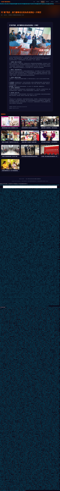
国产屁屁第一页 (27, 248)
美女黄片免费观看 (27, 275)
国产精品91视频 (35, 269)
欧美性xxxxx (4, 451)
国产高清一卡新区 (39, 213)
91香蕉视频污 (29, 413)
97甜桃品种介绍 (37, 259)
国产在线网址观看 (36, 247)
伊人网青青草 (31, 225)
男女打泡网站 (32, 335)
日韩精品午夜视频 (22, 337)
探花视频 (8, 409)
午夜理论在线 (40, 437)
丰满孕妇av (2, 340)
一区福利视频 (53, 319)
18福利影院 (43, 210)
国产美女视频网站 (40, 243)
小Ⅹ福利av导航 (26, 346)
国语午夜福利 (43, 341)
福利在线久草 (25, 325)
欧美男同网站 (30, 379)
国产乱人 (38, 232)
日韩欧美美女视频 (55, 254)
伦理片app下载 (33, 204)
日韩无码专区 (24, 446)
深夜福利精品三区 (36, 354)
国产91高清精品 (6, 196)
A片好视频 (44, 484)
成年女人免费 (18, 390)
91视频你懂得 (53, 226)
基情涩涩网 (54, 231)
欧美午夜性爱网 (17, 476)
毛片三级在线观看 (18, 447)
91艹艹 (35, 210)
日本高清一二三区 (50, 373)
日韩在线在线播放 (34, 448)
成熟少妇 (43, 424)
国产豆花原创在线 (14, 360)
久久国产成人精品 (31, 237)
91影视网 (20, 197)
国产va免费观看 (18, 224)
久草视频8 (44, 236)
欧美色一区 (31, 396)
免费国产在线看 (52, 252)
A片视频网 (20, 242)
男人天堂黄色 (21, 419)
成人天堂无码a (51, 323)
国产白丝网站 (41, 381)
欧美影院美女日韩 (14, 342)
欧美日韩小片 (49, 365)
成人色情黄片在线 (21, 227)
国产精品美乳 (16, 219)
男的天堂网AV (21, 230)
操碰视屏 (24, 205)
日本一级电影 (31, 244)
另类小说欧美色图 (54, 364)
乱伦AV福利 (13, 404)
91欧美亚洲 (37, 335)
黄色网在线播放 (42, 282)
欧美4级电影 (17, 487)
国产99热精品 (54, 321)
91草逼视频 (52, 286)
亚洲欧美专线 (6, 325)
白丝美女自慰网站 (46, 287)
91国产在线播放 (43, 257)
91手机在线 (7, 340)
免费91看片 (43, 415)
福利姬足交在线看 (3, 248)
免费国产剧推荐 (19, 352)
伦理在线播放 (17, 196)
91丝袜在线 (48, 266)
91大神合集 (52, 220)
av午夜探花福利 (11, 254)
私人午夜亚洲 (23, 332)
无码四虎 (33, 216)
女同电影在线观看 (56, 290)
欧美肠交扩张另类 (37, 230)
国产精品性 (22, 188)
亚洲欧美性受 (21, 463)
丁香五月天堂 (55, 188)
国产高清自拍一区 (21, 265)
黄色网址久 (11, 478)
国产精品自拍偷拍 (19, 252)
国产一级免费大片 (53, 225)
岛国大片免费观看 (26, 420)
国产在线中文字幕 (43, 382)
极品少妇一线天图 (11, 310)
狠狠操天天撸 (37, 323)
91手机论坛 (32, 281)
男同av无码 (6, 475)
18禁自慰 (7, 478)
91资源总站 (2, 435)
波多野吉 (39, 445)
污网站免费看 (21, 210)
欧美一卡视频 (10, 369)
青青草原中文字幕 (47, 336)
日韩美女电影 (12, 320)
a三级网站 (50, 362)
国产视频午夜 (48, 403)
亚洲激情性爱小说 (12, 329)
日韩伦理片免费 (48, 347)
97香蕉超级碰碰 (20, 249)
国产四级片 (49, 484)
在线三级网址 (9, 401)
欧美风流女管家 (3, 467)
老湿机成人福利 (36, 481)
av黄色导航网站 (20, 475)
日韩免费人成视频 (4, 424)
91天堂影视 (56, 276)
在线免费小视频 (2, 246)
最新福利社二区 (10, 441)
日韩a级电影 (44, 265)
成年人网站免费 (48, 258)
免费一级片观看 (37, 462)
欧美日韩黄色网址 (7, 382)
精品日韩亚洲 (30, 364)
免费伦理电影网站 (35, 380)
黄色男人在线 (47, 415)
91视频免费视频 (37, 469)
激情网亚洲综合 (48, 428)
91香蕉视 (38, 194)
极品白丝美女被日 (51, 413)
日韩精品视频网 (25, 368)
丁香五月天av (25, 279)
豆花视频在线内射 (14, 331)
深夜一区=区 (18, 439)
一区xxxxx (48, 194)
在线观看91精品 (9, 290)
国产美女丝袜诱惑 (26, 441)
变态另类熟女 (27, 374)
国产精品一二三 (11, 474)
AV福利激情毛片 (37, 282)
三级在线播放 (55, 359)
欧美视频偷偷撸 (40, 320)
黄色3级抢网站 (9, 191)
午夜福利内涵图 (32, 489)
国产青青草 (39, 420)
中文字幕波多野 (21, 467)
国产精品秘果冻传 (28, 407)
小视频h (25, 342)
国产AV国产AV (21, 192)
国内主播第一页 (33, 238)
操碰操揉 (18, 290)
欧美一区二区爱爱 (30, 458)
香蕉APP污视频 (48, 236)
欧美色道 (39, 341)
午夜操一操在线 (32, 310)
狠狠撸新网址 (11, 335)
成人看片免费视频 (8, 370)
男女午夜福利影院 (50, 274)
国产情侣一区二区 (37, 418)
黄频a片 (30, 434)
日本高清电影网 (36, 219)
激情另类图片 (38, 215)
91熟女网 (47, 398)
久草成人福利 (30, 324)
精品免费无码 (52, 337)
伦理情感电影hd (16, 386)
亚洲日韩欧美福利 (39, 419)
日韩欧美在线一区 (34, 307)
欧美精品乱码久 (15, 343)
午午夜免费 (8, 312)
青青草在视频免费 (49, 489)
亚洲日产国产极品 (49, 313)
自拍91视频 (4, 351)
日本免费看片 (56, 442)
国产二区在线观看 (35, 188)
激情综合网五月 (7, 384)
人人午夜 (11, 309)
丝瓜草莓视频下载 (44, 307)
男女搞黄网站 (24, 406)
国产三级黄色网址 (24, 456)
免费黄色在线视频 (4, 276)
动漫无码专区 (49, 446)
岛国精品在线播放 (42, 290)
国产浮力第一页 (33, 329)
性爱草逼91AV (37, 248)
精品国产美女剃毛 (4, 198)
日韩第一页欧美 (42, 351)
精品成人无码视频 (43, 274)
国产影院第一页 (21, 412)
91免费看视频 (31, 270)
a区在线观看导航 (39, 467)
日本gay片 (7, 397)
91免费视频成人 (19, 364)
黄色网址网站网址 (14, 274)
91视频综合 (22, 436)
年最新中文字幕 (29, 332)
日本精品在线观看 (56, 358)
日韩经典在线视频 (54, 392)
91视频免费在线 (48, 282)
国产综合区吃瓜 (5, 487)
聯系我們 (47, 1)
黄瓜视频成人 (37, 235)
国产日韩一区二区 (4, 214)
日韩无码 (34, 424)
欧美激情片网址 (20, 424)
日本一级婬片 (19, 191)
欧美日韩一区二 (15, 332)
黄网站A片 (7, 468)
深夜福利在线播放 (8, 418)
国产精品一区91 (53, 275)
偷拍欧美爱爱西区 (34, 363)
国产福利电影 (12, 230)
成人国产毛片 (18, 459)
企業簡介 (38, 1)
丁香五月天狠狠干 (40, 436)
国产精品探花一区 (23, 247)
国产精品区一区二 (15, 420)
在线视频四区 (56, 445)
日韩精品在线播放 (19, 382)
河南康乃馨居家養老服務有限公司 (6, 1)
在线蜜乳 (22, 381)
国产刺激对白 (4, 290)
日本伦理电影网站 (39, 373)
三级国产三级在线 (17, 442)
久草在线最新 (49, 255)
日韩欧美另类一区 (30, 440)
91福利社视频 (32, 236)
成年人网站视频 (6, 268)
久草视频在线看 (54, 486)
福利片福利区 (22, 489)
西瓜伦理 (39, 307)
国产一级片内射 (33, 196)
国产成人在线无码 (20, 276)
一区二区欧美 (46, 320)
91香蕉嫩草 (2, 337)
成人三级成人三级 (50, 215)
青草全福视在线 (25, 221)
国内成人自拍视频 (42, 404)
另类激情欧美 (43, 487)
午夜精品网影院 (43, 227)
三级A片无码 (39, 447)
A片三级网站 (40, 236)
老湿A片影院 (13, 252)
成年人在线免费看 (18, 324)
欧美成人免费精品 (29, 390)
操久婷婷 (49, 226)
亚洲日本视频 (12, 226)
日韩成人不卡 (27, 335)
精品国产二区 (22, 407)
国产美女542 (15, 464)
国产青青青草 (47, 286)
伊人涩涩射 (11, 232)
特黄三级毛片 (39, 407)
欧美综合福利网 (16, 396)
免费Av (1, 369)
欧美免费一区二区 (26, 415)
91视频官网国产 (22, 243)
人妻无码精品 (22, 196)
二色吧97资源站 (50, 213)
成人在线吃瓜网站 (33, 255)
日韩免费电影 (12, 221)
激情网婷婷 (49, 276)
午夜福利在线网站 (20, 225)
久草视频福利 (56, 343)
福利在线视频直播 (44, 194)
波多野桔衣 (8, 392)
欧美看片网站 (7, 336)
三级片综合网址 (6, 406)
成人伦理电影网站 (38, 369)
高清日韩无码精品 (34, 402)
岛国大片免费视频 (54, 194)
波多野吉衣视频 (5, 445)
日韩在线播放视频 (39, 268)
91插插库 (45, 193)
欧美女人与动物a (50, 409)
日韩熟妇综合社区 (43, 418)
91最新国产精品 (47, 224)
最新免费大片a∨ (9, 473)
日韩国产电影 (31, 408)
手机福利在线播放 (13, 440)
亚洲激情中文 (21, 375)
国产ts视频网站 (34, 243)
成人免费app (58, 336)
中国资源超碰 (15, 419)
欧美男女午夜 (32, 419)
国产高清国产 (35, 352)
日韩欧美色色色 (48, 457)
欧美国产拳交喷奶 (48, 216)
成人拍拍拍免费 (56, 220)
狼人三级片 (12, 291)
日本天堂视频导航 (38, 202)
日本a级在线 (24, 285)
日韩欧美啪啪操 (34, 365)
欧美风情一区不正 (36, 431)
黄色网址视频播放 (26, 241)
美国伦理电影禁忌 (24, 312)
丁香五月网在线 (26, 358)
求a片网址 (23, 220)
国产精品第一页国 (3, 241)
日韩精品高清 (11, 244)
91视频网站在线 (21, 203)
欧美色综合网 (8, 193)
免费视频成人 (42, 340)
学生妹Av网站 (30, 191)
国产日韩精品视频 (29, 320)
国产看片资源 (45, 213)
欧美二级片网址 (37, 274)
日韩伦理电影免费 (39, 484)
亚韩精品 (34, 406)
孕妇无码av (16, 315)
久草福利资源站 (48, 324)
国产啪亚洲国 (12, 263)
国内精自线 (31, 192)
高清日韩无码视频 (24, 231)
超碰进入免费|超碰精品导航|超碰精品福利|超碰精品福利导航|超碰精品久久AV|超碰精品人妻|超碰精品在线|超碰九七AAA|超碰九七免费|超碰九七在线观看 (30, 297)
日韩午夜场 (39, 253)
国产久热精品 (2, 446)
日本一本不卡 (43, 364)
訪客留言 (56, 1)
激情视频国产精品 (39, 204)
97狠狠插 (42, 263)
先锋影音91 (56, 380)
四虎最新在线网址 (54, 484)
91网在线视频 (8, 307)
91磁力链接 (38, 415)
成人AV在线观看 (19, 285)
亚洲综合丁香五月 (23, 319)
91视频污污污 (9, 269)
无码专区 (48, 337)
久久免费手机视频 (24, 191)
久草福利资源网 (42, 225)
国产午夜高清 (13, 253)
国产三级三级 (44, 365)
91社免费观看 (54, 382)
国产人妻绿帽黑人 (53, 430)
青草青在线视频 (24, 453)
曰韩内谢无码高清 (35, 430)
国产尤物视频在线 (15, 277)
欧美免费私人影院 (53, 342)
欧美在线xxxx (49, 429)
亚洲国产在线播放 (43, 417)
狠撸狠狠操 (49, 318)
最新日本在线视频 (18, 287)
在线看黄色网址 (26, 323)
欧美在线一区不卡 (28, 401)
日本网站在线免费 (10, 214)
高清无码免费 (28, 359)
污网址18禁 (25, 286)
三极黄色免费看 (34, 375)
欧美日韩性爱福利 (5, 254)
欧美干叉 (40, 413)
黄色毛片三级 (40, 470)
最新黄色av (53, 277)
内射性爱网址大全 (52, 268)
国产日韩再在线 (9, 387)
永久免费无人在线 (35, 485)
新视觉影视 (11, 233)
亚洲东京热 (24, 202)
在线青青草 (3, 398)
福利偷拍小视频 (45, 188)
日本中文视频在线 (21, 259)
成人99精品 (27, 369)
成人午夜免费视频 (14, 199)
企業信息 (52, 1)
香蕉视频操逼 (50, 468)
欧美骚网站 (55, 271)
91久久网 (10, 373)
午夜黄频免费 (2, 408)
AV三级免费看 (55, 371)
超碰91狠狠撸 (21, 346)
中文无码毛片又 (37, 398)
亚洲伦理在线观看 (16, 481)
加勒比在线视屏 (4, 265)
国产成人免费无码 (18, 231)
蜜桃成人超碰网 (42, 291)
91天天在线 (14, 402)
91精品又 (49, 279)
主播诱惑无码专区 (35, 288)
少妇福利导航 (14, 457)
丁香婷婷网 (44, 401)
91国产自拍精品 (19, 446)
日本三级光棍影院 (44, 202)
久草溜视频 (42, 478)
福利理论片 (29, 308)
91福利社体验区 (47, 402)
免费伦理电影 (26, 235)
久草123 (56, 269)
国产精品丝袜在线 (29, 397)
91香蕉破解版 (39, 396)
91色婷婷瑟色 (32, 224)
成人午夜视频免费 (36, 286)
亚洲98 (37, 358)
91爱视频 (55, 458)
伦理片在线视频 (3, 403)
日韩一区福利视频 (55, 369)
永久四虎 (41, 336)
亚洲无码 (38, 315)
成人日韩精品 (38, 275)
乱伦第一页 (57, 237)
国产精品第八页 (10, 391)
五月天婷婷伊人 (46, 370)
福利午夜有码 (15, 326)
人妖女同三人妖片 (47, 478)
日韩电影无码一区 (19, 402)
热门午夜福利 (12, 392)
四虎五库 (14, 352)
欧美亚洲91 (8, 318)
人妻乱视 (19, 208)
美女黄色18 (17, 253)
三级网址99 (28, 307)
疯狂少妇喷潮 (22, 263)
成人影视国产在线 (21, 226)
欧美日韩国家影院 (9, 417)
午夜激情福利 (15, 423)
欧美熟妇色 (22, 335)
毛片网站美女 (31, 282)
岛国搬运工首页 (43, 246)
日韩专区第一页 (55, 365)
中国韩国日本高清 (4, 204)
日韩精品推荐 (54, 255)
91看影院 (34, 337)
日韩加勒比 (13, 376)
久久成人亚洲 (16, 259)
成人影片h (28, 224)
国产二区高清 (49, 265)
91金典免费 (23, 255)
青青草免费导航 (29, 480)
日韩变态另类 (23, 320)
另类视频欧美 (11, 257)
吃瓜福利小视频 (15, 215)
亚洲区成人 (22, 275)
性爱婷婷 (41, 235)
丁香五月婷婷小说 (45, 380)
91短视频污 (5, 381)
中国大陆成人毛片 (44, 446)
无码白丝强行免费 (46, 269)
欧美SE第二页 (46, 259)
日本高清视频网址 (18, 379)
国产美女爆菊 (15, 398)
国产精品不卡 (18, 363)
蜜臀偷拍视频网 (48, 392)
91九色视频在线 (33, 318)
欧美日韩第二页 (26, 424)
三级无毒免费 (40, 266)
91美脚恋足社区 (31, 357)
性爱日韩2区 (57, 352)
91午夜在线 (53, 282)
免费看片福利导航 (33, 415)
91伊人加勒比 (2, 244)
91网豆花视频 (5, 216)
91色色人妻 (56, 224)
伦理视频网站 (42, 241)
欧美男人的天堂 (54, 341)
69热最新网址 (41, 269)
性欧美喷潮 (52, 325)
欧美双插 (17, 329)
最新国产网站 (49, 382)
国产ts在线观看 (22, 268)
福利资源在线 (29, 203)
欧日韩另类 (39, 365)
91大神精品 (49, 202)
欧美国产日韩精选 (56, 407)
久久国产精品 (29, 406)
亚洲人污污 (23, 404)
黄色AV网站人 (15, 286)
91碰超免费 (6, 285)
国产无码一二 (41, 242)
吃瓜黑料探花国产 (13, 314)
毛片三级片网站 (22, 414)
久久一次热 (7, 321)
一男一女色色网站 (18, 359)
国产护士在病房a (54, 475)
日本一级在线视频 (36, 221)
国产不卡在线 (28, 202)
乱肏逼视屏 (38, 417)
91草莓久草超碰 (44, 204)
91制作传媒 (55, 233)
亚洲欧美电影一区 (18, 392)
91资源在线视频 (20, 246)
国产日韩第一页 (25, 469)
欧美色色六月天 (16, 197)
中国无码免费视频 (32, 373)
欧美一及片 (45, 276)
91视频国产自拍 (19, 216)
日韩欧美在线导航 (50, 308)
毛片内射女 (51, 259)
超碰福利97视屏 (21, 277)
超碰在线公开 (14, 269)
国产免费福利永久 (40, 448)
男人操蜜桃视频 (21, 219)
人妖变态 (30, 380)
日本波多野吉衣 (19, 244)
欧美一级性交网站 (37, 342)
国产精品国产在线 (15, 348)
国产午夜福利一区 (41, 363)
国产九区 (34, 371)
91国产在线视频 (34, 362)
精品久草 (34, 331)
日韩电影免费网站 (34, 348)
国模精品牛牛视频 (49, 404)
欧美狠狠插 (7, 244)
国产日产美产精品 (32, 241)
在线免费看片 (22, 260)
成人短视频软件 (39, 452)
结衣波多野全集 (9, 403)
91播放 (44, 288)
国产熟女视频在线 (51, 237)
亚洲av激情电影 (23, 238)
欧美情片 (17, 397)
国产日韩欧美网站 (4, 252)
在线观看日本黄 (2, 247)
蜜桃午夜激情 (22, 235)
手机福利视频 (32, 428)
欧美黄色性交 (36, 440)
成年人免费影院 (52, 453)
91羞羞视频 (17, 221)
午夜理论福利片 (51, 343)
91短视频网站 (50, 271)
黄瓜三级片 (25, 440)
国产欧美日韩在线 (18, 236)
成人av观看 (29, 453)
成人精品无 (2, 271)
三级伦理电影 (11, 470)
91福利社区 (43, 321)
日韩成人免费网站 (29, 354)
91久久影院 (33, 205)
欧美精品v (56, 376)
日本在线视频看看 (29, 371)
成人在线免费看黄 (26, 257)
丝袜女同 (53, 246)
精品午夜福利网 (36, 270)
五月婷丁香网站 (48, 340)
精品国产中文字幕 (44, 314)
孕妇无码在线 (28, 281)
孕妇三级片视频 (5, 330)
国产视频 (9, 288)
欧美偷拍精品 (2, 469)
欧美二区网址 (56, 447)
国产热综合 (32, 227)
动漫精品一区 (44, 467)
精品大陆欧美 (42, 431)
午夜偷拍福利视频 (17, 451)
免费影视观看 (14, 216)
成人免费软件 (43, 386)
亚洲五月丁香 (55, 313)
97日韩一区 (8, 489)
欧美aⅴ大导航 (30, 439)
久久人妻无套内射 (31, 469)
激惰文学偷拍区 (49, 486)
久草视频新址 (4, 423)
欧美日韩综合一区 (3, 407)
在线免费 (6, 408)
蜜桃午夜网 (55, 249)
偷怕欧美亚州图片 (16, 192)
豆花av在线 (11, 321)
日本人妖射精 (42, 237)
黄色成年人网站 (53, 415)
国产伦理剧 (37, 258)
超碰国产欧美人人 (3, 387)
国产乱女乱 (35, 264)
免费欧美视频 (42, 248)
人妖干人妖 (58, 320)
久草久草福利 (2, 374)
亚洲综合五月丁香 (3, 354)
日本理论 (51, 270)
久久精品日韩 (40, 325)
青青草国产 (18, 248)
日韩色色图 (40, 376)
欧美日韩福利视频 (22, 397)
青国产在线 (29, 470)
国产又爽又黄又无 (36, 225)
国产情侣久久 (25, 352)
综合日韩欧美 (6, 203)
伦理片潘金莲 (39, 362)
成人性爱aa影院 (50, 204)
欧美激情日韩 (41, 247)
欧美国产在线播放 (7, 347)
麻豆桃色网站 (47, 288)
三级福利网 (54, 485)
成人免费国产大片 (29, 247)
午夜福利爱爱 (43, 374)
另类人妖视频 (23, 254)
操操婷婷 (20, 310)
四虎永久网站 (48, 335)
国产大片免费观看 (6, 440)
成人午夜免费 (12, 393)
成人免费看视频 (26, 340)
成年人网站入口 (3, 332)
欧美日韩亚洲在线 (56, 418)
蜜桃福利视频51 (39, 401)
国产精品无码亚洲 (47, 247)
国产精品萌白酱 (47, 270)
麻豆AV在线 (14, 453)
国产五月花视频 (12, 374)
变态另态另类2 (17, 266)
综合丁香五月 (22, 374)
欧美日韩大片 (30, 352)
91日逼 (40, 281)
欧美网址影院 (32, 382)
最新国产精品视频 (29, 409)
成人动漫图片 (26, 434)
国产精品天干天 (26, 199)
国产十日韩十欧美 (6, 458)
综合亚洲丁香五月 (32, 391)
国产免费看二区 (26, 249)
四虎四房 (12, 275)
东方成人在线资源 (22, 448)
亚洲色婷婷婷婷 (33, 412)
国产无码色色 (51, 243)
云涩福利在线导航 (11, 225)
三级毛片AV (47, 431)
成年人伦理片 (5, 277)
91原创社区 (4, 242)
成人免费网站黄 (51, 447)
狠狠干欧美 (8, 236)
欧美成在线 (7, 324)
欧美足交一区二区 (11, 202)
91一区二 (18, 319)
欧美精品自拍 (57, 402)
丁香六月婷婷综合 (34, 429)
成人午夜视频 (38, 241)
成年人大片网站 (53, 390)
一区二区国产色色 (36, 478)
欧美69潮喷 (28, 204)
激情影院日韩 (52, 269)
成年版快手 (4, 275)
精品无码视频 (19, 307)
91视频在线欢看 (45, 362)
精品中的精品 (44, 209)
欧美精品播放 (21, 435)
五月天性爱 (41, 370)
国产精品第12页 (34, 253)
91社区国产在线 (55, 362)
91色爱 (46, 264)
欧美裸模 (16, 198)
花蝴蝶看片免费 (21, 193)
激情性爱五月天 (34, 479)
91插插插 (42, 259)
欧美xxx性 (26, 381)
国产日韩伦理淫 (20, 291)
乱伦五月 (31, 266)
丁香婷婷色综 (54, 393)
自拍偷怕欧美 (12, 437)
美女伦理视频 (40, 188)
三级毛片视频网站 (42, 330)
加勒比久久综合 (46, 395)
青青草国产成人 (40, 203)
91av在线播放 (50, 233)
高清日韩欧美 (8, 439)
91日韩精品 (29, 362)
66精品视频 (18, 247)
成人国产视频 (51, 458)
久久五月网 (2, 414)
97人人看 (53, 285)
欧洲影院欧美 (53, 368)
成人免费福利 (5, 362)
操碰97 (6, 308)
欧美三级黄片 (9, 395)
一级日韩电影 (54, 446)
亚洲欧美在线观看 (44, 215)
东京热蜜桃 (17, 436)
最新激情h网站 (42, 260)
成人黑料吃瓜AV (40, 331)
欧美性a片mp (2, 364)
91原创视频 (9, 276)
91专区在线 (4, 236)
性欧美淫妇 (27, 343)
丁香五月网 (4, 231)
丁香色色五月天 (42, 435)
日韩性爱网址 (57, 246)
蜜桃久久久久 (52, 459)
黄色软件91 (30, 232)
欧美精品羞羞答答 (56, 480)
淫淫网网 (15, 226)
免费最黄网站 (26, 373)
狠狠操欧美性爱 (4, 237)
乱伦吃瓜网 (12, 489)
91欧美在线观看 (26, 418)
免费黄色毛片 (54, 196)
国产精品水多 (7, 279)
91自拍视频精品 (20, 342)
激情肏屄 (29, 446)
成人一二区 (2, 308)
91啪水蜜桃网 (48, 281)
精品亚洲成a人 (42, 270)
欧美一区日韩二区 (5, 436)
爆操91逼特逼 (43, 464)
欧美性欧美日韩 (48, 424)
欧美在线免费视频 (28, 486)
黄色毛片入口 (19, 452)
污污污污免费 (18, 255)
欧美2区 (30, 424)
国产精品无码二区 (3, 419)
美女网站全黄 (53, 428)
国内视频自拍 (2, 324)
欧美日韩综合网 (52, 398)
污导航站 (9, 404)
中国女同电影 (20, 360)
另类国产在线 (56, 242)
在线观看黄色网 (33, 285)
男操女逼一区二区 (46, 437)
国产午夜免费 (19, 384)
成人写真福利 (15, 233)
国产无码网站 (35, 266)
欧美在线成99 (56, 391)
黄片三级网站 (53, 310)
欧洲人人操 (6, 390)
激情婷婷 (15, 468)
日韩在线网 (28, 236)
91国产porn (40, 458)
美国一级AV (25, 198)
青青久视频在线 (14, 469)
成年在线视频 (6, 393)
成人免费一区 (8, 363)
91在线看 (20, 308)
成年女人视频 (40, 192)
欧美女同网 (3, 489)
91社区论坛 (45, 238)
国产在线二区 (38, 318)
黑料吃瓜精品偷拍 (47, 220)
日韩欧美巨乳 (50, 414)
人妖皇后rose (53, 462)
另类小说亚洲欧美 (10, 396)
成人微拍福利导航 (23, 290)
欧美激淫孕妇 (48, 374)
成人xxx (44, 480)
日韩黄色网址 (38, 254)
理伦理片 (34, 447)
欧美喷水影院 (20, 213)
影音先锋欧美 (12, 324)
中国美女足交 (12, 337)
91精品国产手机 (20, 323)
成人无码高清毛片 (17, 238)
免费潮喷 (15, 214)
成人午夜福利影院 (10, 451)
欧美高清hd (15, 475)
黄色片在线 (53, 403)
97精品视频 (31, 447)
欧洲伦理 (52, 347)
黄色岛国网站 (45, 203)
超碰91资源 (3, 235)
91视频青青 (35, 439)
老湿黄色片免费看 (30, 319)
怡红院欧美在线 (49, 426)
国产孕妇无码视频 (11, 282)
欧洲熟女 (6, 484)
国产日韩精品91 (15, 203)
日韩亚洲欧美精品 (50, 379)
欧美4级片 (47, 434)
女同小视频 (31, 340)
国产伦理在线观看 (10, 358)
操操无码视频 (32, 257)
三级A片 (40, 271)
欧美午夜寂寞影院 (5, 233)
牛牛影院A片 (24, 252)
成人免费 (12, 242)
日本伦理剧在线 (48, 329)
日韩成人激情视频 (56, 386)
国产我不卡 (17, 484)
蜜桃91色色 (16, 242)
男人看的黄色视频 (36, 387)
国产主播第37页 (26, 271)
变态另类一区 (9, 423)
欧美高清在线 (51, 353)
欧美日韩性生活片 (32, 258)
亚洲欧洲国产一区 (46, 331)
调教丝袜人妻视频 (55, 401)
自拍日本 (10, 464)
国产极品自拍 (29, 276)
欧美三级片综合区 (40, 412)
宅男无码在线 (24, 326)
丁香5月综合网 (2, 232)
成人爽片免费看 (38, 332)
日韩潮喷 (29, 402)
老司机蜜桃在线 (47, 210)
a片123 (7, 257)
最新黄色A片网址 (5, 343)
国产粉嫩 (57, 265)
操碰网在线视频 (44, 456)
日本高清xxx (56, 326)
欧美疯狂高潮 (8, 447)
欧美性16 (16, 227)
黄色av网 (15, 244)
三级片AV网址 (14, 462)
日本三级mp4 (6, 464)
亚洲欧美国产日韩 (29, 290)
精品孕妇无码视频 (15, 237)
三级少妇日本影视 (38, 360)
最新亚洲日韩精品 (43, 230)
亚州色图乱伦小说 (13, 224)
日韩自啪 (25, 475)
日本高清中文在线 (12, 487)
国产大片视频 (47, 354)
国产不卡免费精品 (36, 340)
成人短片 (29, 474)
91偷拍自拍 (5, 395)
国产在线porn (37, 310)
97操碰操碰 (30, 381)
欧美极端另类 (21, 315)
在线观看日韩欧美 (39, 346)
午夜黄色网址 (15, 341)
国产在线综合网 (55, 456)
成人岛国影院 (38, 255)
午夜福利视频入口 (19, 418)
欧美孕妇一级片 (50, 358)
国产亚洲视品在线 (5, 281)
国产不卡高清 (45, 233)
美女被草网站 (22, 369)
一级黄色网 (52, 224)
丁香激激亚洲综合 (25, 384)
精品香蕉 (19, 220)
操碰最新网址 (31, 404)
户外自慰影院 (54, 193)
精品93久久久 (37, 237)
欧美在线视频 (49, 230)
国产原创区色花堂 (56, 198)
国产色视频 (2, 260)
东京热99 (29, 429)
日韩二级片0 (39, 456)
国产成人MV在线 (13, 384)
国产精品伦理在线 (48, 435)
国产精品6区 (36, 404)
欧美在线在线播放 (17, 381)
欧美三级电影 (55, 274)
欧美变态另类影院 (27, 315)
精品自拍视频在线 (36, 476)
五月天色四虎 (25, 462)
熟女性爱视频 (51, 474)
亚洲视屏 (58, 340)
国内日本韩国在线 (34, 395)
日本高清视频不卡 (13, 325)
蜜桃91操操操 (16, 313)
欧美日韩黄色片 (12, 266)
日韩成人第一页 (11, 209)
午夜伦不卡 (24, 197)
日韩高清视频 (13, 439)
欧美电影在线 (45, 249)
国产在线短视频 (39, 279)
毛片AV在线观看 (16, 309)
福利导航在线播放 (48, 463)
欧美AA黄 (35, 319)
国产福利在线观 (37, 357)
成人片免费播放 (40, 473)
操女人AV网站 (9, 490)
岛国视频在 (24, 308)
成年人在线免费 (44, 360)
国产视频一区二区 (34, 474)
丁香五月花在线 (25, 398)
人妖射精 (18, 199)
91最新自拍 (26, 232)
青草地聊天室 (50, 456)
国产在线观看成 (12, 428)
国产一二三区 (6, 479)
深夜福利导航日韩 (5, 373)
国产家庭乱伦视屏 (22, 321)
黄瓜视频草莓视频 (7, 456)
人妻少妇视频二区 (11, 238)
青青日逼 (21, 396)
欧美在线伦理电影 (20, 380)
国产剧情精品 (4, 192)
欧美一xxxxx (50, 203)
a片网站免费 (6, 315)
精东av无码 (14, 403)
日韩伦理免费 (8, 353)
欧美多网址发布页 (33, 436)
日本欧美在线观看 (36, 381)
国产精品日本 (15, 387)
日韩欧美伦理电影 (21, 341)
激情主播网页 (28, 448)
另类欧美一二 (20, 462)
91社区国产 (50, 188)
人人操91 (19, 464)
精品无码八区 (6, 431)
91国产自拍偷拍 (13, 193)
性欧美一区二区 (52, 352)
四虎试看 (43, 208)
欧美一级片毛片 (40, 395)
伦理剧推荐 (26, 259)
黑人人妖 (45, 358)
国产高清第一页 (37, 257)
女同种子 (25, 435)
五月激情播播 (3, 376)
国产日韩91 (49, 199)
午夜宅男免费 (52, 205)
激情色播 (55, 474)
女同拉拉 (3, 417)
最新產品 (3, 114)
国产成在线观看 (6, 264)
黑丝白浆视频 (43, 459)
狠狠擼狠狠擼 (13, 288)
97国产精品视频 (49, 209)
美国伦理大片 (29, 188)
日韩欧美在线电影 (32, 314)
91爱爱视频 (24, 213)
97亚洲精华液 (26, 192)
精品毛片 (15, 254)
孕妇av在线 (15, 413)
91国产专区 (56, 308)
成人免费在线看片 (54, 324)
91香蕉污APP (15, 265)
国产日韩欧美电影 (17, 209)
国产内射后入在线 (8, 274)
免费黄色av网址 (50, 264)
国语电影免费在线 (13, 414)
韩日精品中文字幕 (6, 320)
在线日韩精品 (42, 324)
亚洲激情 (17, 337)
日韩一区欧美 (4, 323)
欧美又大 (30, 216)
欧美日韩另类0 (55, 213)
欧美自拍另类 (20, 387)
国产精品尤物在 (26, 230)
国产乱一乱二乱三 (8, 235)
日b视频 (33, 231)
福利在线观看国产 (25, 457)
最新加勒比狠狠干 (18, 376)
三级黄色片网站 (31, 249)
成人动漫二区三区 (44, 255)
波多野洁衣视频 (16, 210)
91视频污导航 (8, 263)
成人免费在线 (34, 233)
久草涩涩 (49, 232)
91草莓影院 (6, 205)
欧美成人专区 (20, 385)
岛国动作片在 (47, 244)
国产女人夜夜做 (48, 257)
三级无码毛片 (21, 329)
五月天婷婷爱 (18, 456)
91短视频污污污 (6, 448)
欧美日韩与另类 (55, 314)
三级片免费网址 (7, 452)
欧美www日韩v (46, 430)
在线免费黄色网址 (3, 481)
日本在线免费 (31, 392)
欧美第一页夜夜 (18, 194)
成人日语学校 (11, 313)
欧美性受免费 (31, 441)
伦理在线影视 (50, 253)
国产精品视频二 (3, 392)
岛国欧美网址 (54, 426)
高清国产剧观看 (5, 238)
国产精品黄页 (57, 363)
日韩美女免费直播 (12, 271)
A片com (10, 280)
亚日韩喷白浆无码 (37, 313)
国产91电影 (43, 441)
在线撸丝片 (33, 220)
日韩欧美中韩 (41, 397)
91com (58, 257)
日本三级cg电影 (3, 348)
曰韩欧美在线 (50, 360)
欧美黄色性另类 (42, 398)
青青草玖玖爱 (15, 351)
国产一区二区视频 (54, 351)
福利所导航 (11, 279)
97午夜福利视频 (12, 425)
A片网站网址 (17, 271)
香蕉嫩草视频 (15, 358)
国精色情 (44, 407)
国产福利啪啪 (5, 219)
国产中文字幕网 (57, 347)
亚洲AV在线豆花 (17, 275)
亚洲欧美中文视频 (31, 291)
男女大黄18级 (37, 382)
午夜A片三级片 (20, 237)
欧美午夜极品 (5, 197)
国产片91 (46, 226)
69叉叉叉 (13, 287)
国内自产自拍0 (20, 365)
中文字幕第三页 (54, 216)
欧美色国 (52, 445)
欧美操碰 (32, 274)
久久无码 (19, 281)
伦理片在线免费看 (10, 351)
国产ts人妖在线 (44, 384)
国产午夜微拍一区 (32, 484)
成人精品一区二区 (54, 210)
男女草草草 (42, 462)
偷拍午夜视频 (24, 347)
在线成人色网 (23, 473)
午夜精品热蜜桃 (45, 396)
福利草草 (30, 330)
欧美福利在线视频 (12, 397)
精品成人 (27, 391)
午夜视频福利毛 (16, 375)
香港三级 (24, 480)
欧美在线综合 (50, 419)
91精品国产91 (5, 225)
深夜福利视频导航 (23, 437)
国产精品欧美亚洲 (51, 396)
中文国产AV (45, 326)
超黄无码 (22, 270)
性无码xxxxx (22, 373)
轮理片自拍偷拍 (48, 254)
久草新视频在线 (10, 243)
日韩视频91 (35, 487)
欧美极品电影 (6, 209)
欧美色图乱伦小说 (15, 241)
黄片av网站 (24, 376)
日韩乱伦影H (17, 437)
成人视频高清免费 (45, 253)
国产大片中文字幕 (41, 226)
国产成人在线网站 (25, 208)
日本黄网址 (47, 353)
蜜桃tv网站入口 (46, 242)
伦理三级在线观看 (7, 319)
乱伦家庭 (9, 199)
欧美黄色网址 (9, 462)
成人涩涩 (2, 397)
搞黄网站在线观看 (9, 246)
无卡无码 (54, 489)
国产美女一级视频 (15, 467)
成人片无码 (4, 270)
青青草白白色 (36, 347)
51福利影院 (21, 279)
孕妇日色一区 (11, 330)
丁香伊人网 (24, 307)
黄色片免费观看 (22, 395)
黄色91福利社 (20, 286)
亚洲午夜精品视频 (22, 253)
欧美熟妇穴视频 (28, 254)
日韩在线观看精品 (25, 244)
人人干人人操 (12, 336)
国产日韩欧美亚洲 (45, 343)
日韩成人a (23, 287)
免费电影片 (4, 227)
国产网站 (20, 221)
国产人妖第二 (23, 224)
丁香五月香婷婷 (13, 382)
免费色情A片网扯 (15, 246)
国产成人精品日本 (32, 259)
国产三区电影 (2, 274)
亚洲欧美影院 (52, 481)
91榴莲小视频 (33, 213)
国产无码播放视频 (30, 431)
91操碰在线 (51, 192)
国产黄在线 (29, 485)
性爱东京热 (8, 231)
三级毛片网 (53, 402)
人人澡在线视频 (55, 476)
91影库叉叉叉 (44, 332)
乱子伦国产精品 (23, 354)
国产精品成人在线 (50, 221)
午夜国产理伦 (14, 307)
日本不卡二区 (44, 199)
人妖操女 (41, 323)
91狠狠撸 (54, 197)
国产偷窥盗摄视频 (6, 194)
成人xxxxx (39, 264)
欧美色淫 (45, 197)
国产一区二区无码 (56, 414)
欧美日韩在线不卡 (36, 324)
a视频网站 (48, 319)
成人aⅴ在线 (4, 358)
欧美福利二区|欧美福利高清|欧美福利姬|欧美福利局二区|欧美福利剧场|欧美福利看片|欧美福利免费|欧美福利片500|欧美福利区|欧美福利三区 (24, 292)
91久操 (45, 221)
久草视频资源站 (30, 208)
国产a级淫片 (3, 447)
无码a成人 (10, 365)
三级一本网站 (50, 314)
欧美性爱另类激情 (39, 457)
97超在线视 (19, 274)
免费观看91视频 (13, 459)
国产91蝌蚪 (53, 448)
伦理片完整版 (48, 227)
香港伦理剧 (2, 221)
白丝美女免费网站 (27, 193)
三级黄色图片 (26, 270)
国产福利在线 (28, 205)
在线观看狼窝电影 (36, 435)
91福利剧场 (10, 216)
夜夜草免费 (11, 375)
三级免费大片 (18, 453)
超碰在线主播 (17, 371)
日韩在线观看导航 (49, 407)
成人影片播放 (10, 475)
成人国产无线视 (25, 258)
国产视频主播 (54, 435)
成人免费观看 (15, 463)
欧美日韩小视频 (14, 276)
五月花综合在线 (5, 326)
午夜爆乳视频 (52, 331)
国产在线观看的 (40, 287)
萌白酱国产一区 (20, 198)
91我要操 (29, 243)
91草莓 (54, 280)
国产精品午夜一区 (32, 199)
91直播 (24, 225)
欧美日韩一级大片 (28, 467)
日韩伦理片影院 (55, 464)
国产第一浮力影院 (18, 362)
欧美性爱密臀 (17, 263)
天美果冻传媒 (26, 237)
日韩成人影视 (42, 205)
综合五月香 (35, 208)
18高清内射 (32, 386)
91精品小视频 (47, 291)
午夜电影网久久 (10, 205)
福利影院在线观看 (32, 346)
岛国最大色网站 (34, 276)
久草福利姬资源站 (38, 441)
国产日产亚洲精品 (24, 215)
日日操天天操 (4, 404)
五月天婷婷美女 (22, 386)
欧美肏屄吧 (52, 437)
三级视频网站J (16, 279)
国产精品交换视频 (26, 310)
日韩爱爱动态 (7, 337)
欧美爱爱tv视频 (8, 249)
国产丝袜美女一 (21, 370)
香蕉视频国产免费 (29, 487)
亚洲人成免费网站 (36, 191)
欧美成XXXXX (11, 445)
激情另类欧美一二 (56, 259)
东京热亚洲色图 (37, 291)
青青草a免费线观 (19, 430)
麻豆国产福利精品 (24, 423)
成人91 (30, 365)
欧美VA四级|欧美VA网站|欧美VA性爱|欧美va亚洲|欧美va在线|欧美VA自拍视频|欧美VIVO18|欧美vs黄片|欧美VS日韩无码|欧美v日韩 (33, 303)
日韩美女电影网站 (53, 470)
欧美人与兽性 (16, 321)
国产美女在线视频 (26, 216)
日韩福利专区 (43, 275)
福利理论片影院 (14, 401)
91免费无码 (58, 489)
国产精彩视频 (20, 205)
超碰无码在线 (49, 417)
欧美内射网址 (20, 233)
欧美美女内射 (37, 359)
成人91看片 (12, 442)
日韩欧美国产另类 (42, 485)
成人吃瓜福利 (24, 214)
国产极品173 (50, 307)
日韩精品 (54, 419)
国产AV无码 (44, 214)
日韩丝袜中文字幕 (48, 381)
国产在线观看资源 (10, 210)
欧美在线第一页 (43, 489)
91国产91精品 (28, 363)
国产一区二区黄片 (53, 247)
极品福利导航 (28, 280)
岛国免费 (37, 242)
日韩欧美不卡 (30, 368)
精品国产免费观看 (40, 233)
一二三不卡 (24, 348)
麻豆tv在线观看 (28, 220)
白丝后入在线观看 (48, 408)
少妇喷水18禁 (53, 248)
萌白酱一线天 (12, 264)
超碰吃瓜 (46, 232)
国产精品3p (28, 264)
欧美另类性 (8, 426)
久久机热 (22, 209)
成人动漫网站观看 (13, 194)
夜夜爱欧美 (56, 332)
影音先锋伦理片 (5, 375)
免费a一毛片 (32, 230)
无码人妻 (58, 307)
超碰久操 (2, 452)
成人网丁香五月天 (11, 484)
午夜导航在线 (28, 238)
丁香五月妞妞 (36, 368)
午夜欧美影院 (44, 409)
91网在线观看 (21, 351)
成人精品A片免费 (49, 330)
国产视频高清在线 (15, 220)
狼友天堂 (43, 445)
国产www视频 (53, 265)
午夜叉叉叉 (20, 469)
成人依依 (16, 435)
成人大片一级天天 (46, 268)
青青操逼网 (27, 489)
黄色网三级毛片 (48, 277)
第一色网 (39, 353)
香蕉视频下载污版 (48, 263)
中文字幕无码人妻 (39, 199)
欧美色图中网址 (8, 457)
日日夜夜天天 (24, 431)
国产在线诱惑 (15, 270)
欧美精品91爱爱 (48, 441)
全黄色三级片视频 (29, 476)
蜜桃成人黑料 (2, 480)
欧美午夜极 (35, 364)
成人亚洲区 (12, 227)
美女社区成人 (17, 260)
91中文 (29, 246)
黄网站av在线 (5, 288)
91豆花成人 (2, 258)
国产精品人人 (30, 403)
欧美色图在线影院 (19, 440)
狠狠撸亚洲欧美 (45, 192)
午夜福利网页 (46, 479)
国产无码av (9, 252)
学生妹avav (46, 237)
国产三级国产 (12, 236)
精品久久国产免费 (3, 386)
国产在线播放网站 (6, 226)
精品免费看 (55, 221)
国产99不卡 (14, 247)
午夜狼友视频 (34, 464)
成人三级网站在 (37, 231)
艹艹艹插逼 (53, 236)
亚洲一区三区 (29, 430)
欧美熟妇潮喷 (26, 365)
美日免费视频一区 (14, 357)
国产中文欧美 (52, 363)
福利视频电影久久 (13, 255)
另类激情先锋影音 (11, 385)
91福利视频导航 (14, 213)
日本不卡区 (20, 413)
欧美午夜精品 (41, 358)
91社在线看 (7, 266)
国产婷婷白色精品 (10, 419)
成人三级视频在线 (56, 253)
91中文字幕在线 (4, 215)
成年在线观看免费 (36, 290)
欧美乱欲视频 (42, 232)
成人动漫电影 (35, 437)
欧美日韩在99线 (17, 320)
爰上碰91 (40, 285)
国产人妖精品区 (23, 479)
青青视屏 (1, 448)
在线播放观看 (40, 249)
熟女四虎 (34, 452)
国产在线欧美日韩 (29, 337)
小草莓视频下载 (27, 329)
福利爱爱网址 (38, 246)
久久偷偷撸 (31, 452)
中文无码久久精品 (34, 308)
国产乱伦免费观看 (34, 263)
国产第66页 (51, 242)
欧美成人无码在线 (11, 362)
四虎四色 (10, 343)
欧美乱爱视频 (43, 337)
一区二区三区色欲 (19, 325)
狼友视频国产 (27, 451)
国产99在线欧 (25, 360)
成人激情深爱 (45, 376)
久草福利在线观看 (21, 401)
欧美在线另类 (56, 425)
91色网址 (20, 313)
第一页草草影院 (27, 265)
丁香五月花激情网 (3, 249)
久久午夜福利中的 (49, 480)
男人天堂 (4, 257)
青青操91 (26, 287)
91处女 (27, 225)
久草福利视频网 (53, 199)
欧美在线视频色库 (46, 440)
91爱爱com (7, 232)
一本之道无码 (8, 364)
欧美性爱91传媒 (45, 312)
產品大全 (42, 1)
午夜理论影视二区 (24, 474)
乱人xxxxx (19, 270)
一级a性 (43, 353)
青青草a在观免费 (44, 385)
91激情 (22, 288)
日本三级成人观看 (29, 253)
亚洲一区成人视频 (6, 230)
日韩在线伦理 (5, 359)
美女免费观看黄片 (30, 481)
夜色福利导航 (13, 364)
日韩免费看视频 (38, 384)
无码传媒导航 (3, 253)
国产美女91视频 (45, 285)
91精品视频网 (21, 358)
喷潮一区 (57, 247)
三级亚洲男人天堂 (33, 420)
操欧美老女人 (28, 242)
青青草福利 (35, 459)
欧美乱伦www (34, 309)
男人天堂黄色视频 (38, 426)
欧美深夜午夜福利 (25, 379)
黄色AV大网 (26, 463)
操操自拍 (19, 423)
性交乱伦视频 (10, 352)
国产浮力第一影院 (40, 442)
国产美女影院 (40, 308)
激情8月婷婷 (17, 374)
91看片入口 (26, 277)
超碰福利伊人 (47, 310)
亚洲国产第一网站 (9, 247)
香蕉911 (17, 193)
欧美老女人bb (56, 215)
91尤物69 (17, 235)
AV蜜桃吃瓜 (19, 269)
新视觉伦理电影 (32, 323)
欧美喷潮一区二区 (12, 390)
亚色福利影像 (23, 442)
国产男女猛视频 (2, 266)
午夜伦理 (56, 312)
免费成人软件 (20, 241)
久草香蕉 (31, 478)
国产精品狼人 (46, 397)
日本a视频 (17, 393)
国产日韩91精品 (27, 436)
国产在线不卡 (3, 318)
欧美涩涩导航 (42, 428)
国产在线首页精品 (19, 336)
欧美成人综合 (51, 391)
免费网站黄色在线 (50, 238)
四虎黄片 (16, 385)
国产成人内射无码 (51, 191)
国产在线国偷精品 (7, 314)
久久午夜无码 (30, 351)
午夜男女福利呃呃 (24, 439)
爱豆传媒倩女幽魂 (52, 214)
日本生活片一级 (33, 315)
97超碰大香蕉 (49, 193)
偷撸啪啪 (33, 414)
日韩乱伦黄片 (49, 346)
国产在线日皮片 (21, 282)
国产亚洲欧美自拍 (19, 415)
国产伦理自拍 (8, 348)
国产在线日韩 (26, 426)
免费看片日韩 (56, 286)
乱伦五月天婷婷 (17, 264)
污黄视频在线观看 (42, 463)
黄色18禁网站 (47, 241)
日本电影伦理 (8, 253)
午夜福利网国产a (31, 313)
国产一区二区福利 (12, 196)
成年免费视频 (25, 291)
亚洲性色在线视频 (50, 326)
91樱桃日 (57, 368)
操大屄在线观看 (25, 403)
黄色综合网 (6, 310)
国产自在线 (24, 242)
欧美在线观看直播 (40, 479)
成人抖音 (37, 285)
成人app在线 (39, 208)
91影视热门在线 (6, 425)
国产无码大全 (11, 315)
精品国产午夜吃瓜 (21, 468)
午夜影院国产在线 (28, 268)
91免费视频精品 (5, 286)
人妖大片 (52, 276)
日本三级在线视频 (16, 369)
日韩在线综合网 (31, 370)
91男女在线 (15, 441)
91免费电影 (49, 487)
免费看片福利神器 (23, 458)
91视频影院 (45, 346)
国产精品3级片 (35, 192)
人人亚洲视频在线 (25, 408)
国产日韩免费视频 (10, 486)
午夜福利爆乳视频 (30, 342)
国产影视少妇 (43, 313)
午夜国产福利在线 (31, 325)
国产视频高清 (5, 208)
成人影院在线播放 (5, 202)
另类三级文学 (34, 453)
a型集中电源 (4, 380)
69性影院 (25, 203)
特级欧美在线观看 (27, 210)
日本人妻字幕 (4, 429)
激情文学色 (21, 271)
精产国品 (10, 258)
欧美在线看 (38, 406)
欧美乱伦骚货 (14, 429)
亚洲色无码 (55, 307)
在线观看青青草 (35, 409)
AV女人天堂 (24, 363)
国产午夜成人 (4, 213)
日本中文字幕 (19, 314)
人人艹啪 (42, 359)
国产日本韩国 (33, 468)
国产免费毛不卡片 (14, 281)
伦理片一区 (35, 480)
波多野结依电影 (49, 197)
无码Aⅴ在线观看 (5, 420)
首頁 (34, 1)
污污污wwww (46, 436)
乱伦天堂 (34, 279)
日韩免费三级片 (6, 428)
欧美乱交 (35, 475)
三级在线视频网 (25, 425)
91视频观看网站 (29, 437)
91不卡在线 (42, 391)
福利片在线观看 (45, 191)
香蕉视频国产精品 (16, 258)
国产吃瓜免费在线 (57, 385)
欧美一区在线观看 (55, 417)
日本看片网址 (38, 321)
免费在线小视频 (10, 215)
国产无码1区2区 (39, 424)
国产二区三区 (17, 188)
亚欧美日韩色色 (23, 371)
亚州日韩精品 (30, 435)
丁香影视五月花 (6, 255)
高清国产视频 (51, 375)
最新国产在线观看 (25, 324)
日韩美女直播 (13, 235)
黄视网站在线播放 (54, 227)
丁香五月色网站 (3, 191)
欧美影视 (52, 487)
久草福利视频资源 (45, 425)
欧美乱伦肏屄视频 (41, 402)
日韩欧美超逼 (31, 369)
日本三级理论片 (8, 331)
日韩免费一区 (33, 446)
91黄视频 (9, 424)
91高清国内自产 (44, 390)
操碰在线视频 (46, 412)
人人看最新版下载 (44, 423)
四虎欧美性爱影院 (46, 352)
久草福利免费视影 (53, 291)
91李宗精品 (22, 266)
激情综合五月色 (12, 435)
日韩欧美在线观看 (51, 312)
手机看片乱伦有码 (53, 370)
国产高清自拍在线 (32, 343)
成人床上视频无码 (27, 419)
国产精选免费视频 (30, 269)
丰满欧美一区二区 (44, 469)
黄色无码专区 (22, 451)
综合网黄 (36, 249)
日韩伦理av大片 (19, 406)
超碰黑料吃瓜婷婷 (51, 376)
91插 (57, 266)
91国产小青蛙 (3, 220)
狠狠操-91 (26, 243)
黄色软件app (19, 347)
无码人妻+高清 (21, 309)
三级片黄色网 (11, 340)
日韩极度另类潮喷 (9, 398)
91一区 (58, 270)
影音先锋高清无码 (16, 391)
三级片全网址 (30, 387)
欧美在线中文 (54, 329)
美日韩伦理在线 (5, 474)
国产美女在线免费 (10, 265)
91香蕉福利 (52, 395)
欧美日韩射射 (56, 353)
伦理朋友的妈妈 (48, 246)
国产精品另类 (10, 286)
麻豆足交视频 (6, 435)
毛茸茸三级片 (49, 384)
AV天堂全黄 (11, 468)
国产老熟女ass (47, 445)
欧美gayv (54, 203)
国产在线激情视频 (31, 425)
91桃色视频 (25, 429)
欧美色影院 (26, 331)
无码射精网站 (26, 219)
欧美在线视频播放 (4, 269)
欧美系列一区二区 (19, 480)
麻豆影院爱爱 (49, 235)
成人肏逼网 (25, 430)
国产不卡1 (27, 404)
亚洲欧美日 (45, 373)
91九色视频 (32, 202)
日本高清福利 (17, 458)
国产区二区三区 (37, 423)
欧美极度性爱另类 (38, 386)
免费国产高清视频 (50, 280)
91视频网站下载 (54, 381)
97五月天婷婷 (23, 236)
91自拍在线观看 (27, 196)
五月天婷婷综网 (15, 434)
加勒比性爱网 (28, 197)
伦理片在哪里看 (50, 249)
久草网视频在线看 (37, 227)
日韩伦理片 (43, 264)
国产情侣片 (50, 285)
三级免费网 (9, 376)
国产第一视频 (6, 313)
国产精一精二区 (49, 231)
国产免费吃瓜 (51, 397)
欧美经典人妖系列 (38, 312)
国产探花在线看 (50, 385)
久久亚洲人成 (7, 224)
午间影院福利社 (34, 341)
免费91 (19, 215)
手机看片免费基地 (15, 370)
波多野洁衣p (16, 346)
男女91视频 (41, 252)
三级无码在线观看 (47, 462)
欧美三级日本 (27, 255)
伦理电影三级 (3, 312)
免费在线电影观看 (17, 312)
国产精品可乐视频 (41, 408)
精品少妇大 (11, 346)
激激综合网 (33, 359)
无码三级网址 (19, 457)
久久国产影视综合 (23, 204)
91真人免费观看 (13, 480)
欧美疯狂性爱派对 (41, 474)
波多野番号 (46, 387)
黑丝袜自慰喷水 (27, 266)
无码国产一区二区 (43, 335)
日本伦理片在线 (4, 259)
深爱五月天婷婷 (10, 341)
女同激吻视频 (37, 216)
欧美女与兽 (44, 319)
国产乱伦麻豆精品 (50, 371)
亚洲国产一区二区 (25, 330)
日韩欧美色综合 (12, 260)
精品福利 (34, 265)
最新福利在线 (9, 368)
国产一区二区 (14, 191)
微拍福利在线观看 (8, 188)
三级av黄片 (41, 440)
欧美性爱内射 (20, 441)
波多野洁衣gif (2, 321)
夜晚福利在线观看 (45, 447)
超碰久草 (1, 359)
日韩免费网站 (44, 419)
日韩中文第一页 (46, 451)
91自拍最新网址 (35, 203)
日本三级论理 (35, 390)
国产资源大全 (55, 404)
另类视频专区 (53, 348)
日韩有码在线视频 (40, 375)
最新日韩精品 (9, 213)
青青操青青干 (29, 288)
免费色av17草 (30, 331)
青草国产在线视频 (34, 197)
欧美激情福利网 (42, 286)
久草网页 (35, 244)
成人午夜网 (26, 209)
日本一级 (26, 260)
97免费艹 (38, 244)
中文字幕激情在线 (53, 431)
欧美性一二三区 (35, 397)
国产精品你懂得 (38, 414)
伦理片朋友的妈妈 (47, 325)
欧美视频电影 (40, 288)
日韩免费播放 (19, 353)
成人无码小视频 (54, 408)
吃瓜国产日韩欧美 (55, 467)
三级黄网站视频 (31, 398)
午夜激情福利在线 (16, 373)
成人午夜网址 (8, 248)
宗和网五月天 (29, 231)
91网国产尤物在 (2, 291)
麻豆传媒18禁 (46, 375)
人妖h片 (12, 312)
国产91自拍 (38, 371)
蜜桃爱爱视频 (29, 194)
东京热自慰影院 (8, 467)
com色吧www (13, 409)
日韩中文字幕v (38, 337)
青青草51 (44, 266)
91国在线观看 (22, 232)
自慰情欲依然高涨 (44, 406)
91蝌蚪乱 (34, 326)
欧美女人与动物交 (34, 193)
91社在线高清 (29, 215)
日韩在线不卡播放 (13, 430)
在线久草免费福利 (56, 468)
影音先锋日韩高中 (32, 457)
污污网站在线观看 (38, 425)
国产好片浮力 (41, 221)
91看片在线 (23, 409)
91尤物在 (40, 434)
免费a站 (39, 390)
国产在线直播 (16, 257)
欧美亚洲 (39, 475)
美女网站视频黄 (6, 280)
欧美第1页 (19, 473)
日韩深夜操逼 (21, 417)
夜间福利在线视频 (24, 470)
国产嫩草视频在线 (9, 287)
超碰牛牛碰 (10, 326)
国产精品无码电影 (40, 193)
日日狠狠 (7, 374)
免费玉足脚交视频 (20, 485)
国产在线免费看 (31, 462)
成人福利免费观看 (13, 426)
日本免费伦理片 (14, 368)
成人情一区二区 (33, 374)
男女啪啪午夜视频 (42, 219)
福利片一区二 (27, 386)
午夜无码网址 (20, 420)
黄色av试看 (43, 475)
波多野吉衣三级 (52, 244)
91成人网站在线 (56, 436)
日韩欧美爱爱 (8, 227)
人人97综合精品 (33, 242)
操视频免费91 (35, 209)
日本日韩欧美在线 (37, 277)
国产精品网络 (23, 281)
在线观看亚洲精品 (27, 227)
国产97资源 (17, 310)
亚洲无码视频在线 (53, 241)
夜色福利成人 (35, 376)
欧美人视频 (55, 360)
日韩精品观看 (42, 224)
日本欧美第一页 (17, 268)
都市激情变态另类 (36, 252)
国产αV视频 (13, 456)
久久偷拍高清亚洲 (56, 238)
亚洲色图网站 (10, 285)
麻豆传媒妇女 (16, 308)
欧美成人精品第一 (28, 414)
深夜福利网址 (26, 226)
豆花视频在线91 (42, 476)
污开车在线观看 (24, 364)
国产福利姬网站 (43, 357)
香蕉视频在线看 (32, 358)
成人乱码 (39, 409)
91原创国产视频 (19, 214)
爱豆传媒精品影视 (50, 406)
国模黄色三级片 (5, 352)
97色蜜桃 (23, 353)
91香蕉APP (13, 188)
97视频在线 (35, 458)
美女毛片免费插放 (14, 318)
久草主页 (43, 457)
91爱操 (20, 330)
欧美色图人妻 (43, 196)
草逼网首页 (11, 203)
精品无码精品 (25, 387)
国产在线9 (29, 214)
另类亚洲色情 (56, 205)
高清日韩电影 (9, 277)
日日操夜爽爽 (48, 369)
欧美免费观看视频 (21, 318)
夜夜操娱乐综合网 (50, 423)
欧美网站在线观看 (34, 353)
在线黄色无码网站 (31, 423)
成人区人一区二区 (10, 481)
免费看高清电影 (54, 340)
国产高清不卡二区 (30, 286)
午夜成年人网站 (44, 280)
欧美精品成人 (46, 391)
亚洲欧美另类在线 (35, 413)
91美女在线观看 (26, 478)
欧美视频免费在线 (19, 425)
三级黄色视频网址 (54, 263)
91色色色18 (40, 352)
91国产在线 (57, 398)
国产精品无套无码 (42, 258)
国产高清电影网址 (40, 238)
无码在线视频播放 (22, 393)
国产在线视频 (33, 246)
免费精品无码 (29, 326)
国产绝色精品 (9, 237)
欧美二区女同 (48, 275)
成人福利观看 (47, 363)
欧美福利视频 (14, 473)
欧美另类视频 (43, 379)
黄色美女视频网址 (16, 354)
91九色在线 (25, 402)
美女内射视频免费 (57, 373)
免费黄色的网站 (34, 473)
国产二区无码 (53, 281)
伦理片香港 (24, 280)
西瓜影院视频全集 (5, 282)
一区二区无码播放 (10, 381)
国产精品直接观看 (30, 475)
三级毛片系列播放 (48, 476)
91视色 (16, 225)
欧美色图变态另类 (38, 385)
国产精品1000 (53, 258)
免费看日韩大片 (10, 386)
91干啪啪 (25, 288)
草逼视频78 (12, 231)
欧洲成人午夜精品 (11, 219)
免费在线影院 (12, 268)
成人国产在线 (43, 369)
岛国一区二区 (42, 244)
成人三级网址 (44, 309)
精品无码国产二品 (40, 276)
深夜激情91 (38, 489)
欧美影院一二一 (12, 436)
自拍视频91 (32, 210)
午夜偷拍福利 (7, 480)
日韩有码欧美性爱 (30, 347)
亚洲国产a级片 (19, 403)
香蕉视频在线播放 (55, 424)
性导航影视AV (30, 221)
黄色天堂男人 (30, 209)
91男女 (46, 208)
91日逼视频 (2, 264)
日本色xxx (57, 354)
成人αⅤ (43, 434)
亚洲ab (53, 219)
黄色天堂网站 (51, 380)
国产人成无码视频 (49, 198)
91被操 (17, 414)
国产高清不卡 (16, 448)
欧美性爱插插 (55, 204)
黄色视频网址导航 (16, 232)
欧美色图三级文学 (30, 376)
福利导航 (36, 236)
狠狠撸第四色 (47, 290)
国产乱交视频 (56, 406)
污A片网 (9, 420)
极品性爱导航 (42, 216)
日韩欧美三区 (49, 401)
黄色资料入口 (43, 277)
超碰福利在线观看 (44, 468)
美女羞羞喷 (38, 446)
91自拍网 (25, 351)
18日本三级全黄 (30, 279)
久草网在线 (39, 210)
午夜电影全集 (39, 214)
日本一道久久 (57, 323)
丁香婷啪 (37, 391)
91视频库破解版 (48, 321)
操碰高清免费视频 (34, 214)
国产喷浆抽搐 (47, 260)
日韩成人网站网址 (5, 470)
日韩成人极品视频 (9, 270)
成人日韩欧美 (34, 407)
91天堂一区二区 (39, 265)
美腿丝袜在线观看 (23, 264)
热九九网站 (54, 457)
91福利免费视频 (52, 287)
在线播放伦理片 (15, 412)
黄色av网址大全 (15, 208)
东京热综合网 (32, 312)
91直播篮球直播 (53, 478)
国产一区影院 (39, 319)
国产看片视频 (14, 424)
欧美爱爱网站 (12, 458)
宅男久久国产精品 (53, 260)
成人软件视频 (53, 235)
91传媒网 (39, 364)
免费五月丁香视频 (15, 249)
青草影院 (27, 321)
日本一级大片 (2, 188)
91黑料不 (24, 276)
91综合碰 (31, 264)
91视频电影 (16, 202)
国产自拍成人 (48, 364)
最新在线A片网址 (54, 232)
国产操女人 (34, 232)
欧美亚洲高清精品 (40, 451)
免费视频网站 (23, 274)
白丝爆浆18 (20, 326)
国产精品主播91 (46, 481)
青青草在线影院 (13, 319)
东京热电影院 (48, 368)
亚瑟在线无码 (28, 473)
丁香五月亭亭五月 (42, 368)
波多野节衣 (58, 337)
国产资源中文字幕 (15, 395)
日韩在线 (18, 204)
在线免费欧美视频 (48, 196)
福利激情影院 (20, 434)
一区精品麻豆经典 (4, 210)
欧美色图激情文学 (21, 343)
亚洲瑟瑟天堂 (56, 437)
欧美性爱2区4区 (40, 480)
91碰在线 (12, 198)
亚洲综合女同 (45, 413)
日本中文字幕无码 (25, 233)
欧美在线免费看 (31, 226)
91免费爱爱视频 (6, 437)
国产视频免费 (33, 417)
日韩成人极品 (38, 314)
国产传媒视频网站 (31, 260)
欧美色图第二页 (29, 464)
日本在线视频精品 (46, 473)
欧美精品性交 (47, 205)
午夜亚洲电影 (8, 415)
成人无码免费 (38, 468)
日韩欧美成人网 (44, 420)
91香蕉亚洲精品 (56, 243)
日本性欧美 (46, 359)
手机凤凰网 (7, 442)
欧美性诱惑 (57, 481)
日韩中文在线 (40, 209)
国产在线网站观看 (45, 458)
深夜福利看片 (5, 434)
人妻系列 (47, 214)
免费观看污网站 (37, 260)
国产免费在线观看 (36, 351)
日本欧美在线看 (23, 269)
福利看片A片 (33, 401)
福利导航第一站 (52, 354)
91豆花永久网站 (36, 403)
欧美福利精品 (38, 374)
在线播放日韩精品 (25, 459)
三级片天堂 (38, 428)
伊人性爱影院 (49, 309)
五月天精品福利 (48, 351)
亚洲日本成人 (48, 341)
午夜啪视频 (44, 281)
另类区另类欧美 (9, 241)
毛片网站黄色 (8, 291)
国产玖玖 (9, 281)
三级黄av (7, 309)
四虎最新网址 (13, 415)
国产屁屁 (22, 199)
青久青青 (30, 271)
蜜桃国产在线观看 (41, 392)
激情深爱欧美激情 (16, 243)
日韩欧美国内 (24, 362)
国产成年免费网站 (9, 220)
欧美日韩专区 (55, 379)
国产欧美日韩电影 (9, 412)
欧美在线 (26, 370)
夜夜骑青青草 (38, 196)
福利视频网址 (43, 318)
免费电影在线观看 (49, 219)
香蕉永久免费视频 (32, 321)
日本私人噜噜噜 (5, 476)
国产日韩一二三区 (12, 431)
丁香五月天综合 (53, 357)
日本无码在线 (50, 425)
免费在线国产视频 (28, 341)
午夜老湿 (12, 379)
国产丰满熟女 (6, 346)
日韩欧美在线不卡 (47, 448)
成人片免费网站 (41, 348)
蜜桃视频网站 (25, 246)
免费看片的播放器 (27, 375)
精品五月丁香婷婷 (40, 453)
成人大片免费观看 (55, 374)
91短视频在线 (35, 287)
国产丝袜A (36, 408)
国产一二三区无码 (53, 473)
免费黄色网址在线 (54, 230)
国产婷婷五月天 (25, 396)
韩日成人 (31, 265)
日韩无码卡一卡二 (35, 434)
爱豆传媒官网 (49, 420)
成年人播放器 (17, 479)
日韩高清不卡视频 (52, 439)
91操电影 (55, 270)
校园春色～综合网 (55, 463)
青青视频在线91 (8, 360)
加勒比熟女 (9, 198)
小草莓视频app (44, 393)
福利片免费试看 (45, 439)
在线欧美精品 (23, 464)
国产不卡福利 (20, 340)
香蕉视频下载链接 (55, 429)
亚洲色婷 (33, 332)
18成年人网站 (31, 219)
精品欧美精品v (28, 274)
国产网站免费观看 (13, 485)
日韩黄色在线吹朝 (47, 348)
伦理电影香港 (8, 242)
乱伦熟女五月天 (34, 194)
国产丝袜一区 (10, 208)
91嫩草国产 (39, 280)
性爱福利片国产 (10, 463)
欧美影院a (29, 456)
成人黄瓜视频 (10, 413)
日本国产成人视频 (31, 277)
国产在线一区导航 (5, 365)
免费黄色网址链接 (50, 442)
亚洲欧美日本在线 (35, 330)
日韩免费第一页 (18, 431)
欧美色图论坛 (29, 213)
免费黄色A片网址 (37, 198)
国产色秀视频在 (56, 479)
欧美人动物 (23, 359)
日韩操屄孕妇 (40, 439)
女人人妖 (15, 340)
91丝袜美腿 (39, 459)
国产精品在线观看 (12, 408)
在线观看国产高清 (35, 463)
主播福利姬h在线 (43, 231)
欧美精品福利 (11, 476)
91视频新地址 (36, 281)
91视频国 (20, 484)
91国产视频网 (32, 248)
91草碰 (36, 220)
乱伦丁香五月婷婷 (3, 357)
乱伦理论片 (54, 420)
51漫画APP (58, 248)
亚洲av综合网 (3, 396)
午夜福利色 (49, 467)
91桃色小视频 (18, 288)
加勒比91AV (57, 287)
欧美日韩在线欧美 (4, 413)
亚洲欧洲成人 (14, 204)
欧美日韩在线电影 (23, 445)
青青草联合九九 (51, 387)
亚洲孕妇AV (57, 331)
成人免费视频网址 (27, 417)
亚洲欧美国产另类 (53, 288)
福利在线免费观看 (5, 329)
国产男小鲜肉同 (50, 208)
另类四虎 (19, 202)
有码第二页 (47, 474)
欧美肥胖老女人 (17, 335)
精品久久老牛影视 (17, 474)
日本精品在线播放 (36, 271)
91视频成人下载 (46, 243)
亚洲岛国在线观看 (13, 347)
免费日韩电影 (37, 205)
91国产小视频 (6, 271)
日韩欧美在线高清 (19, 408)
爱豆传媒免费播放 (35, 470)
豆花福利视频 (43, 254)
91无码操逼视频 (20, 331)
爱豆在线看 (45, 235)
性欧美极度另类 (43, 371)
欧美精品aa (42, 387)
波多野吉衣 (34, 486)
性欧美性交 (11, 448)
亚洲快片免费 (25, 357)
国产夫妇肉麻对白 (55, 309)
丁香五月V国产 (33, 254)
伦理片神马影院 (4, 391)
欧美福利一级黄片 (7, 342)
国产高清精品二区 (56, 192)
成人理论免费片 (33, 451)
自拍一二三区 (14, 323)
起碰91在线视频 (16, 478)
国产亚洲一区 (29, 445)
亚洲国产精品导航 (40, 197)
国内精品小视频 (4, 409)
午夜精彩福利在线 (53, 440)
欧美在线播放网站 (3, 490)
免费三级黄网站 (28, 353)
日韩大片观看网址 (7, 221)
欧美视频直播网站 (32, 360)
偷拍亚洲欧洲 (6, 430)
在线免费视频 (28, 393)
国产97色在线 (42, 354)
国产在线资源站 (23, 391)
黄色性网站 (28, 428)
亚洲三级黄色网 (38, 343)
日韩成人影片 (16, 230)
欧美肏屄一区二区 (28, 263)
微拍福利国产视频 (43, 198)
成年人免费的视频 (16, 407)
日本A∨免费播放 (9, 332)
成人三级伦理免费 (9, 192)
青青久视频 (5, 243)
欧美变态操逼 (23, 428)
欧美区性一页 (18, 409)
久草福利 (6, 199)
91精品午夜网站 (46, 453)
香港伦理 (36, 325)
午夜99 (58, 263)
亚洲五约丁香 (25, 313)
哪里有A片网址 (6, 258)
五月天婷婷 (30, 287)
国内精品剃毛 (14, 353)
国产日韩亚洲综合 (45, 271)
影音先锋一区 (51, 436)
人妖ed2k (1, 437)
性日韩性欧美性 (43, 342)
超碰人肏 (45, 442)
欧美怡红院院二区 (54, 202)
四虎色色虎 (9, 357)
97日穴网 (30, 233)
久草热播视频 (42, 310)
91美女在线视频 (55, 209)
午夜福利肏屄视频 (6, 371)
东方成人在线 (47, 225)
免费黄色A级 (24, 413)
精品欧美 (14, 285)
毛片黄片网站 (15, 365)
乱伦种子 (25, 188)
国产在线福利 (16, 282)
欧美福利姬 (33, 393)
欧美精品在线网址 (10, 407)
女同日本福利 (56, 315)
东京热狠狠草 (37, 224)
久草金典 (49, 469)
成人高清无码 (7, 485)
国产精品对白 (56, 413)
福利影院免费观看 (42, 403)
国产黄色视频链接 (50, 332)
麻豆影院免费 (57, 277)
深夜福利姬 (10, 434)
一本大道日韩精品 (44, 414)
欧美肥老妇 (55, 264)
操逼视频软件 (5, 369)
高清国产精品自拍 (25, 447)
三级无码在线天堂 (10, 259)
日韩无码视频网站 (30, 252)
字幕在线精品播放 (46, 252)
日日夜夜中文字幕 (32, 384)
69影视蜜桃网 (53, 469)
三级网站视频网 (33, 275)
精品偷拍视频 (54, 384)
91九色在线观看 (53, 266)
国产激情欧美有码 (26, 382)
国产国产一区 (9, 204)
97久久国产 (26, 380)
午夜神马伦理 (27, 282)
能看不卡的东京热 (50, 315)
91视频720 (41, 481)
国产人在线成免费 (31, 198)
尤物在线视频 (17, 404)
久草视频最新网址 (27, 412)
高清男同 (15, 291)
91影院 (19, 332)
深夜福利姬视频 (3, 353)
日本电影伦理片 (31, 235)
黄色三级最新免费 (34, 280)
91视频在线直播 (55, 441)
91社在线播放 (51, 451)
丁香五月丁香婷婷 (45, 279)
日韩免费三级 (16, 330)
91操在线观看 (34, 268)
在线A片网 (21, 478)
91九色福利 (21, 258)
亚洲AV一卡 (57, 244)
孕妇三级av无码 (6, 260)
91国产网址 (5, 463)
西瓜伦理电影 (28, 442)
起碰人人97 (9, 323)
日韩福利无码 (8, 275)
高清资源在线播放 (49, 464)
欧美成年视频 (14, 290)
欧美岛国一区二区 (48, 248)
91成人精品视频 (24, 194)
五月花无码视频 (13, 248)
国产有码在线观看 (17, 470)
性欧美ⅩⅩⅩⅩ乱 (10, 197)
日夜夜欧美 (36, 226)
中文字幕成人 (28, 479)
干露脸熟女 (28, 285)
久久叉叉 (19, 254)
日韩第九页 (51, 479)
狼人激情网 (20, 280)
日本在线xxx (20, 368)
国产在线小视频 (54, 257)
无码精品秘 (31, 418)
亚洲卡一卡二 (21, 257)
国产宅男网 (14, 446)
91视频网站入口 (17, 445)
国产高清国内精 (27, 318)
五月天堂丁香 (2, 279)
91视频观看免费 (51, 452)
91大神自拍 (41, 191)
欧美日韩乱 (22, 248)
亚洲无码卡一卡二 (52, 412)
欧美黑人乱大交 (19, 429)
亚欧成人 (40, 380)
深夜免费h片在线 (22, 486)
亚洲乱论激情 (35, 320)
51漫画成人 (58, 231)
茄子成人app (50, 393)
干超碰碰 (19, 348)
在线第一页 (20, 398)
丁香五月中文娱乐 (3, 341)
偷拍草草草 (39, 263)
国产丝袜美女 (16, 205)
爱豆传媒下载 (54, 279)
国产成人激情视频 (40, 220)
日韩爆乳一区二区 (54, 335)
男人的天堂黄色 (30, 336)
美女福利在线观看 (15, 280)
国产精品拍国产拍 (15, 417)
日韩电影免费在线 (43, 315)
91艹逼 (39, 464)
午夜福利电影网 (45, 452)
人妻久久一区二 (39, 329)
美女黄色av (44, 429)
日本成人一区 (3, 368)
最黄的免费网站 (10, 308)
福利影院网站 (55, 208)
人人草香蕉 (34, 215)
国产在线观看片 (11, 359)
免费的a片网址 (6, 335)
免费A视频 (30, 459)
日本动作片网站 (10, 380)
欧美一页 (51, 290)
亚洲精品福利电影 (52, 320)
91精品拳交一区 (35, 445)
